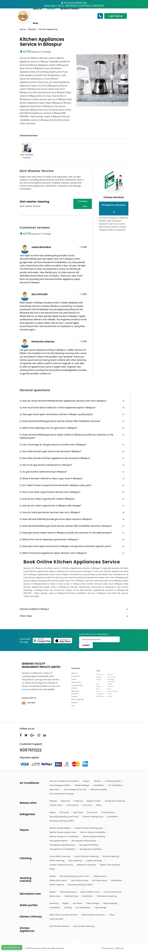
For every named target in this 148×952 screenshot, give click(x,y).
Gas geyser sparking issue (62, 844)
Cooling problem (113, 781)
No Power (65, 812)
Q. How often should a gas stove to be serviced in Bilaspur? (50, 451)
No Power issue (99, 880)
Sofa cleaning (75, 860)
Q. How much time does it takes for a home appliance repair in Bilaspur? (58, 407)
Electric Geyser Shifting (94, 836)
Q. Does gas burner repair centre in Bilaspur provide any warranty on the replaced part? (66, 532)
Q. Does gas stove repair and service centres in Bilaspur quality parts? (56, 414)
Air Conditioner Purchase (61, 793)
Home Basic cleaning (60, 856)
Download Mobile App (74, 2)
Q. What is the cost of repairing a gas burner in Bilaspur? (49, 539)
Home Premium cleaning (86, 856)
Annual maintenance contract (64, 781)
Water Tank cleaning (110, 864)
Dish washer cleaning (83, 926)
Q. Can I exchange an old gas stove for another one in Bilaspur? (53, 444)
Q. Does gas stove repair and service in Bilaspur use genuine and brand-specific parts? (65, 546)
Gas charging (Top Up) (75, 789)
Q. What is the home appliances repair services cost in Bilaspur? (53, 553)
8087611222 (31, 750)
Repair (86, 781)
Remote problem (99, 789)
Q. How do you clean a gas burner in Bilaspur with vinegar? (50, 505)
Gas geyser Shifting (89, 844)
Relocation (54, 789)
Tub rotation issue (80, 880)
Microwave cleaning (107, 896)
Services (51, 8)
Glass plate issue (68, 891)
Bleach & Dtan (94, 800)
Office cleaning (57, 860)
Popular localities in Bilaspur (34, 609)
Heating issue (71, 896)
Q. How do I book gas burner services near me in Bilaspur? (50, 512)
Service (97, 781)
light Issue (78, 812)
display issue (100, 876)
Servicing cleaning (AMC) (61, 820)
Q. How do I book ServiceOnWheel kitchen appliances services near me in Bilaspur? (63, 400)
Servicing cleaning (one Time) (64, 816)
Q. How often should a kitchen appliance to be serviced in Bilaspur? (55, 458)
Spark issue (55, 896)
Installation (99, 785)
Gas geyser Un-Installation (62, 849)
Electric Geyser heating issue (89, 828)
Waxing (53, 800)
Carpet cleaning (94, 860)
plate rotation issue (90, 891)
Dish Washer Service (26, 151)
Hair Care (87, 805)
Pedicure (78, 800)
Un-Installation (115, 785)
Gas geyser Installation (91, 849)
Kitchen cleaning (111, 856)
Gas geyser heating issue (84, 840)
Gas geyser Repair (58, 840)
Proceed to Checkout (114, 208)
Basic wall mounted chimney (63, 914)
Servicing (54, 903)
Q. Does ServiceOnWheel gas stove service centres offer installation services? (60, 421)
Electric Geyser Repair (60, 828)
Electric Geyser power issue (62, 832)
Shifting (68, 907)
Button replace (56, 884)
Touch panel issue (113, 891)
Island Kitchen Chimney (93, 914)
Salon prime (73, 805)
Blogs (35, 23)
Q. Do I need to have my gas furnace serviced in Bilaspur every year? (56, 485)
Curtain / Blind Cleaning (61, 864)
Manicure (66, 800)
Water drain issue (58, 880)
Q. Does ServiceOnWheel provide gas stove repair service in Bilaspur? (56, 519)
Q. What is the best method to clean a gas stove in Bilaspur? (51, 478)
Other (98, 805)
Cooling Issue (108, 812)
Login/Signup (115, 15)
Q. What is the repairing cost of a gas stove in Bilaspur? (48, 427)
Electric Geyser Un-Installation (64, 836)
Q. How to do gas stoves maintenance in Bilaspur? (46, 464)
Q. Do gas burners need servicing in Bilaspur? (43, 471)
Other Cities (26, 615)
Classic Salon (56, 805)
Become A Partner (70, 8)
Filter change (93, 903)
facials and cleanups (115, 800)
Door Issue (92, 812)
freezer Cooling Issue (93, 816)
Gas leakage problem (60, 785)
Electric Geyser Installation (93, 832)
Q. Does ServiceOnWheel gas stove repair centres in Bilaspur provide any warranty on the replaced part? (66, 436)
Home (23, 29)
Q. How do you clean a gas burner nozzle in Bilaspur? (47, 498)
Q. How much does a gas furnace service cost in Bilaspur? (50, 492)
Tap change (100, 907)
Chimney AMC (56, 919)
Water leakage (82, 785)
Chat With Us (12, 947)
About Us (37, 8)
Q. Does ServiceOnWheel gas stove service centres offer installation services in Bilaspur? (66, 525)
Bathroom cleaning (86, 864)
